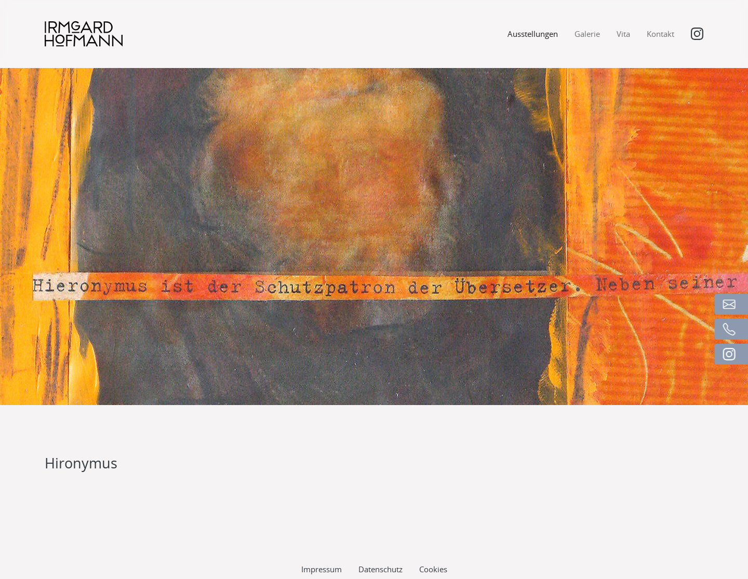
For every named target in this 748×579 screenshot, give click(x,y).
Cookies (433, 540)
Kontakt (660, 34)
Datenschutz (380, 540)
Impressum (321, 540)
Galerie (587, 34)
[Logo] (84, 34)
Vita (623, 34)
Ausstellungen (532, 34)
